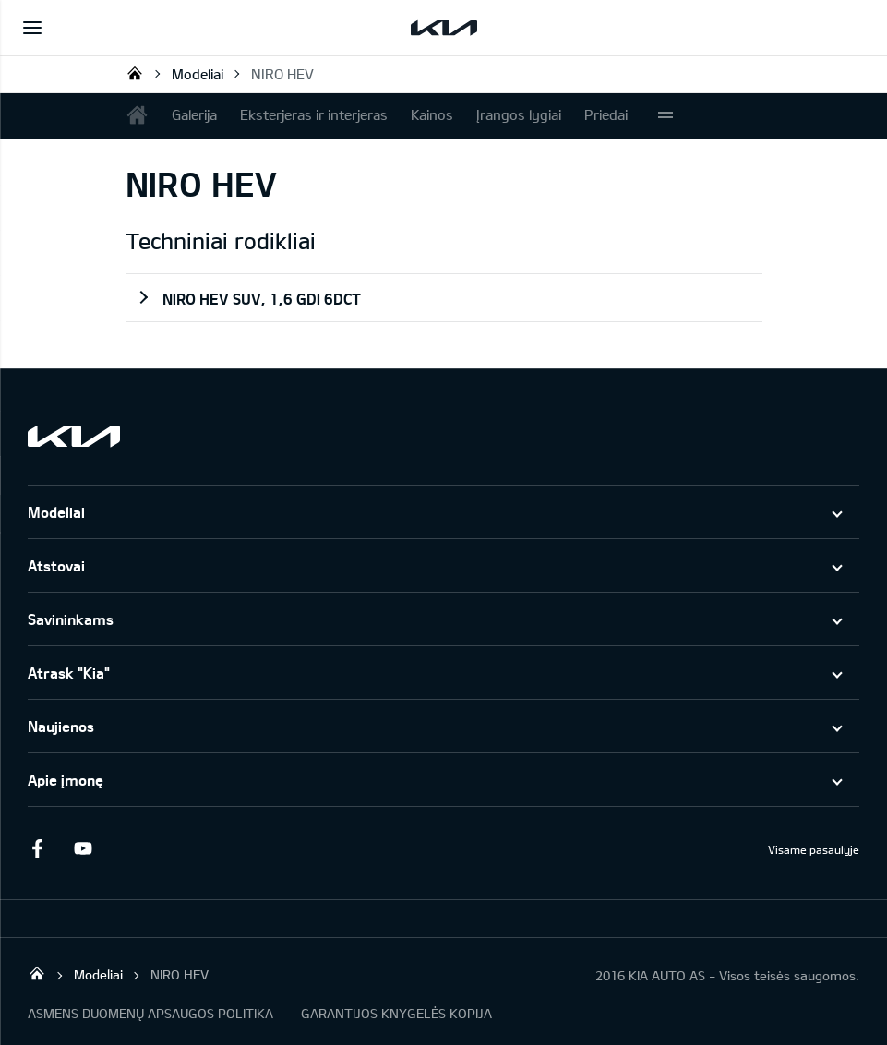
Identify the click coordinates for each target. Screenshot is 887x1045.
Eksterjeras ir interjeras (314, 114)
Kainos (432, 114)
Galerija (194, 114)
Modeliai (197, 74)
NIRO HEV (282, 74)
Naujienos (61, 726)
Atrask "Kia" (69, 672)
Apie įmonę (65, 779)
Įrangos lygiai (518, 114)
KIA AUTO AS (135, 73)
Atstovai (56, 565)
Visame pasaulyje (813, 849)
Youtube (83, 848)
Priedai (606, 114)
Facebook (37, 848)
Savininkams (71, 619)
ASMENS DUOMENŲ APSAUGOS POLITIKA (150, 1013)
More (665, 116)
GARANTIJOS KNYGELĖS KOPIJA (396, 1013)
